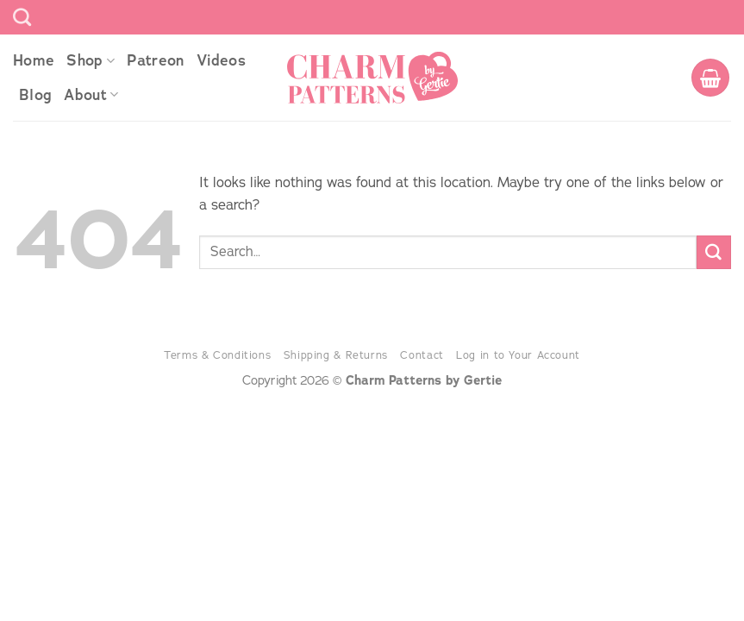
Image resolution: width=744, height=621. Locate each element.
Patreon (155, 60)
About (91, 94)
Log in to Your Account (518, 355)
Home (33, 60)
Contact (421, 355)
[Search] (22, 17)
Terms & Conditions (217, 355)
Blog (35, 94)
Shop (90, 60)
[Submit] (714, 252)
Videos (221, 60)
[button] (710, 78)
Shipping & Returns (336, 355)
